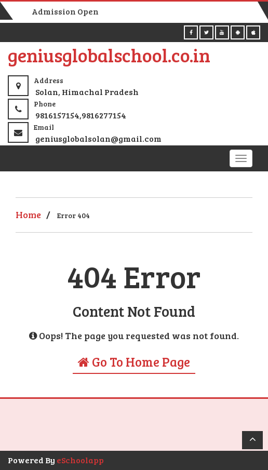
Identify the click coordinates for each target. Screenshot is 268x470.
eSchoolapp (80, 459)
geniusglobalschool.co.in (109, 55)
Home (28, 214)
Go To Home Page (134, 361)
